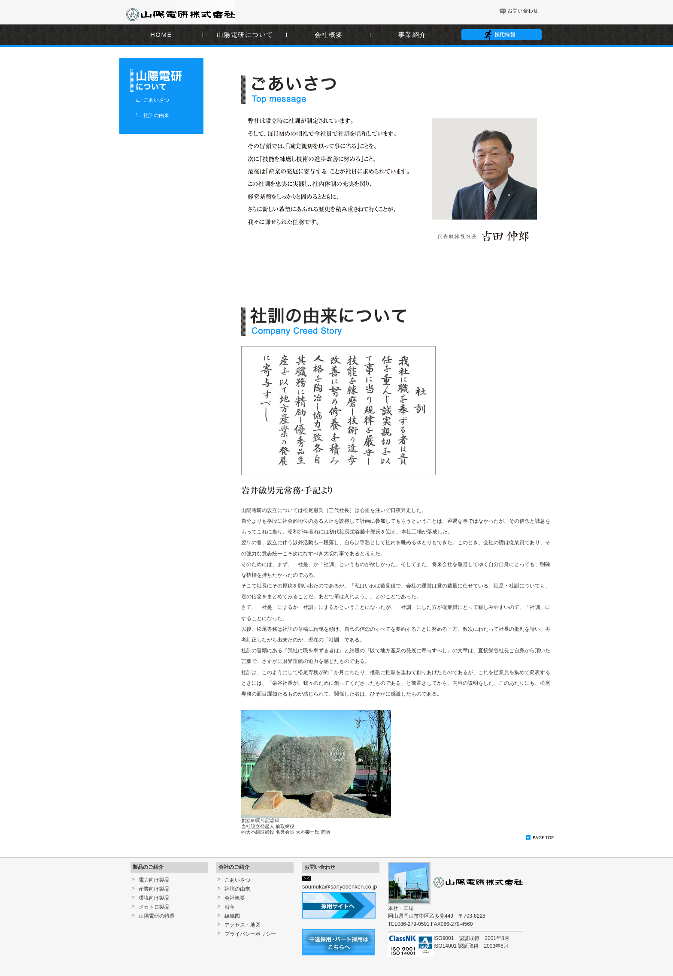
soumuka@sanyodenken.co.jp (339, 886)
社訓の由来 (156, 115)
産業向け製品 (154, 889)
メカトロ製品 (154, 907)
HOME (161, 34)
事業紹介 (412, 34)
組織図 (232, 916)
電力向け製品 (154, 880)
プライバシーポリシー (250, 934)
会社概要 (329, 34)
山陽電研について (245, 34)
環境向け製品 (154, 898)
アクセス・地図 (242, 925)
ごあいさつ (156, 100)
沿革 (229, 907)
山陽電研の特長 (157, 916)
